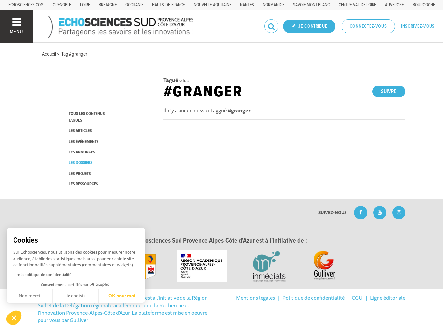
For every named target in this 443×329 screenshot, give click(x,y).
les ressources (83, 184)
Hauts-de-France (168, 5)
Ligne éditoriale (387, 297)
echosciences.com (26, 5)
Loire (85, 5)
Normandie (273, 5)
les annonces (82, 152)
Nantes (247, 5)
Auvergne (394, 5)
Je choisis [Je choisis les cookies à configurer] (75, 295)
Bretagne (108, 5)
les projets (80, 174)
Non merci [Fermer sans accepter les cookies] (29, 295)
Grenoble (62, 5)
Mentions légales (255, 297)
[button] (14, 318)
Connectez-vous (368, 26)
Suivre (389, 91)
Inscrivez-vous (418, 26)
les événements (83, 142)
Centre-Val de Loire (357, 5)
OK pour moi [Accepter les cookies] (121, 295)
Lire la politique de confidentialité (42, 274)
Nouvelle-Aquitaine (212, 5)
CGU (357, 297)
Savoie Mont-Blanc (311, 5)
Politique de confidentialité (313, 297)
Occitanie (134, 5)
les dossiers (80, 163)
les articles (80, 131)
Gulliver (79, 320)
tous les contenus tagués (87, 117)
